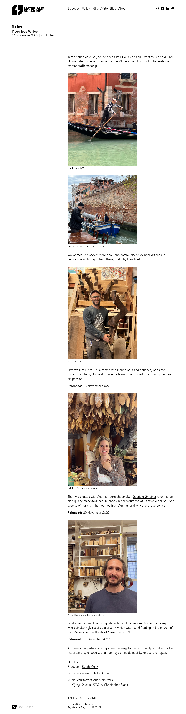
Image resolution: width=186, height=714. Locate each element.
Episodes (74, 8)
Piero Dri (72, 362)
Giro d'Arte (100, 8)
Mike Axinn (101, 673)
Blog (113, 8)
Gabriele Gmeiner (76, 488)
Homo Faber (76, 61)
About (122, 8)
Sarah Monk (90, 666)
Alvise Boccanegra (77, 615)
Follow (86, 8)
